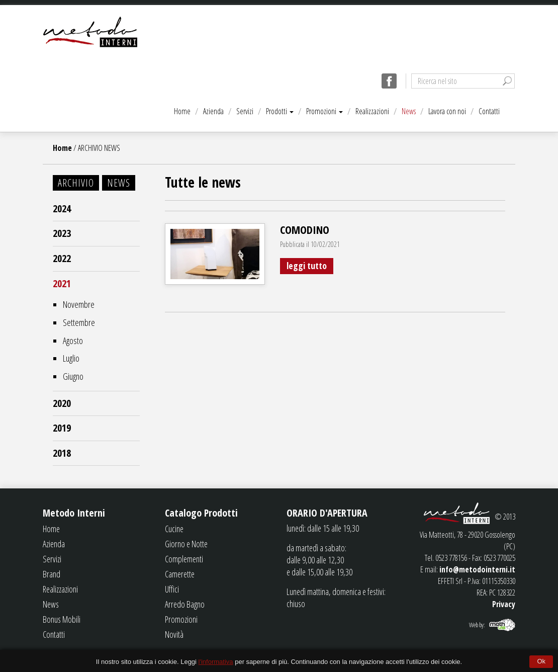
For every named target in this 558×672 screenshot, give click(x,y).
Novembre (79, 304)
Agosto (73, 340)
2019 (62, 428)
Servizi (244, 111)
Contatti (489, 111)
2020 (62, 403)
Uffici (172, 589)
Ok (541, 661)
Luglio (71, 358)
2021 (62, 283)
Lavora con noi (447, 111)
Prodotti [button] (280, 111)
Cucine (174, 529)
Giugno (73, 376)
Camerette (180, 574)
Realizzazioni (372, 111)
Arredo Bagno (185, 604)
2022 (62, 258)
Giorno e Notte (186, 544)
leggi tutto (307, 266)
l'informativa (216, 661)
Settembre (79, 322)
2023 (62, 233)
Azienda (213, 111)
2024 (62, 208)
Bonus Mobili (61, 619)
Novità (174, 634)
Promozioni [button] (324, 111)
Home (182, 111)
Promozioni (181, 619)
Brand (51, 574)
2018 (62, 453)
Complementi (184, 559)
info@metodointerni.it (477, 569)
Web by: (477, 624)
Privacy (503, 604)
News (409, 111)
